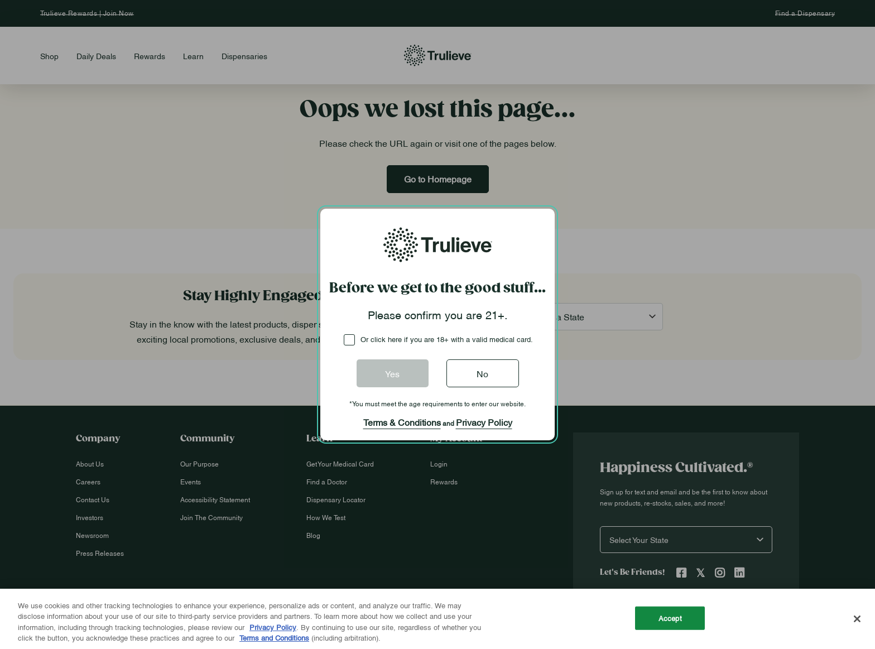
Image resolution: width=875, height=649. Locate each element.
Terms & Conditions (402, 422)
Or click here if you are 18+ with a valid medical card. (446, 338)
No (482, 373)
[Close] (857, 619)
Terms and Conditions (274, 637)
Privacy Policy (484, 422)
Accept (670, 617)
